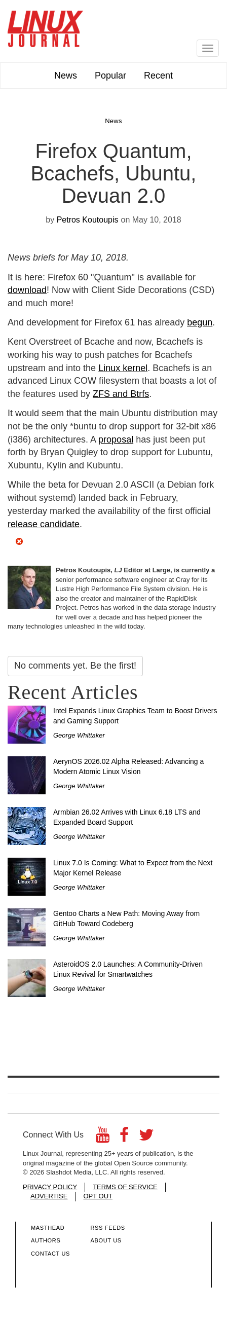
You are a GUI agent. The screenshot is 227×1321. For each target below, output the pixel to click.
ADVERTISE (48, 1196)
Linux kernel (122, 368)
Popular (110, 75)
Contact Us (50, 1254)
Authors (45, 1240)
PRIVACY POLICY (50, 1187)
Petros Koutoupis (88, 219)
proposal (115, 439)
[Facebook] (124, 1137)
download (27, 290)
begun (199, 322)
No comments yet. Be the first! (75, 665)
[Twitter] (146, 1137)
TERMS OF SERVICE (125, 1187)
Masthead (47, 1228)
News (65, 75)
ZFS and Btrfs (121, 394)
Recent (158, 75)
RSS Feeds (107, 1228)
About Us (105, 1240)
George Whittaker (79, 735)
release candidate (44, 524)
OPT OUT (97, 1196)
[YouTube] (102, 1137)
